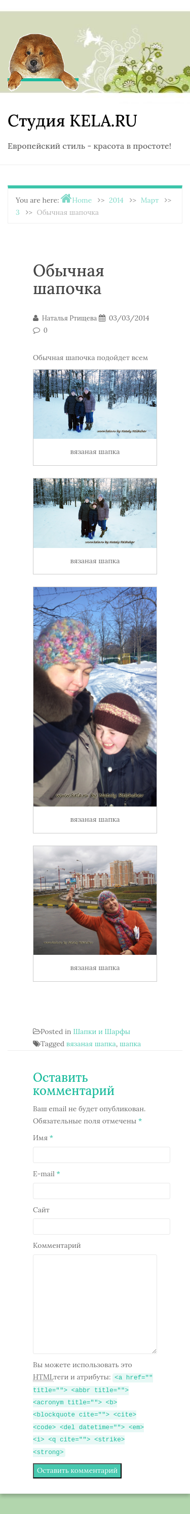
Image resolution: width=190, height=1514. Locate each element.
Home (82, 200)
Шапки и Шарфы (101, 1031)
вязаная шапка (91, 1043)
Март (150, 200)
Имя (43, 1137)
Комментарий (57, 1245)
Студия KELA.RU (72, 120)
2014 (116, 200)
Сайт (41, 1209)
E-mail (46, 1173)
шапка (130, 1043)
